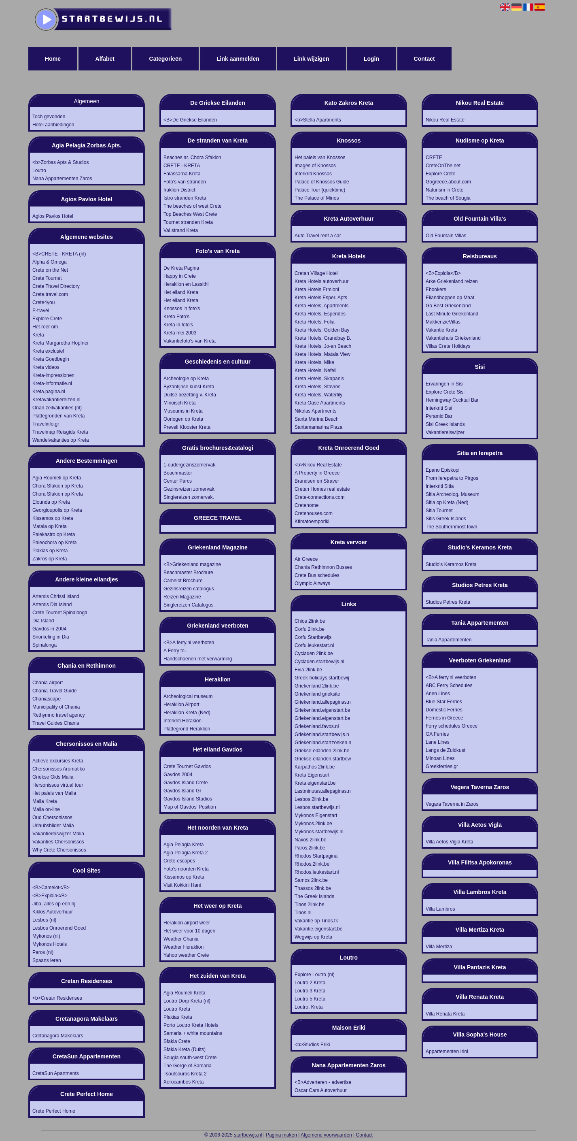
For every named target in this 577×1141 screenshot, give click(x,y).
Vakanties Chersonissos (58, 842)
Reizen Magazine (182, 597)
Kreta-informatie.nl (52, 383)
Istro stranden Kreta (184, 198)
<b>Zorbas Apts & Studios (60, 162)
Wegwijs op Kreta (313, 937)
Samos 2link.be (311, 880)
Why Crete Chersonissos (59, 850)
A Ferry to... (176, 651)
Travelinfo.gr (45, 424)
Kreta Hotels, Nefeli (315, 370)
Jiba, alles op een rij (53, 904)
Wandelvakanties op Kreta (60, 440)
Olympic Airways (312, 583)
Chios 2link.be (310, 621)
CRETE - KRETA (181, 165)
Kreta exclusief (48, 351)
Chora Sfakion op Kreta (57, 486)
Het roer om (45, 327)
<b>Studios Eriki (312, 1044)
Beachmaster (177, 473)
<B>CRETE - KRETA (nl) (59, 254)
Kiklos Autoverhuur (52, 912)
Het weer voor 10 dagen (189, 931)
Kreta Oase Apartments (320, 403)
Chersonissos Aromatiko (58, 769)
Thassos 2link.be (313, 888)
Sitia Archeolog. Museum (452, 494)
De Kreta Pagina (181, 268)
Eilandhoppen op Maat (450, 297)
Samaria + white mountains (192, 1033)
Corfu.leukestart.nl (314, 645)
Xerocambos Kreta (183, 1082)
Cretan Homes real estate (322, 489)
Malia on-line (46, 809)
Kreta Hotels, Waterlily (318, 395)
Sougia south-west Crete (189, 1057)
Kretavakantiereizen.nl (56, 399)
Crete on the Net (50, 270)
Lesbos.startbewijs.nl (317, 807)
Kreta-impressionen (53, 375)
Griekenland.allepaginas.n (323, 702)
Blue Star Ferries (444, 702)
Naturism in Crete (444, 190)
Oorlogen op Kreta (183, 419)
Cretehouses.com (314, 513)
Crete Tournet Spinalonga (59, 612)
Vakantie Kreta (441, 330)
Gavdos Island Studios (187, 799)
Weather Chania (181, 939)
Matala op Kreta (49, 526)
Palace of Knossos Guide (322, 182)
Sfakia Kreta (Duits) (184, 1049)
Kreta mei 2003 (179, 333)
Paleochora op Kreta (54, 542)
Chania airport (47, 682)
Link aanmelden (237, 58)
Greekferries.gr (442, 766)
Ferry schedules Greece (451, 726)
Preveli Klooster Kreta (186, 427)
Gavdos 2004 (177, 774)
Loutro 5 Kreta (310, 999)
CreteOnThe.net (443, 165)
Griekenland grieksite (317, 694)
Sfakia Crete (176, 1041)
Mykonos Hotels (49, 944)
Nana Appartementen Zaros (62, 178)
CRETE (434, 157)
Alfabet (105, 58)
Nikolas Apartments (315, 411)
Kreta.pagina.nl (48, 391)
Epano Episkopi (442, 470)
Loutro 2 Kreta (310, 983)
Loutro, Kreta (308, 1007)
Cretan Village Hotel (316, 273)
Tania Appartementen (448, 640)
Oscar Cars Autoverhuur (321, 1090)
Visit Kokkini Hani (182, 885)
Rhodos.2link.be (312, 864)
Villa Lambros (440, 909)
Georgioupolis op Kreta (57, 510)
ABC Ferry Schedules (449, 685)
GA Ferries (437, 734)
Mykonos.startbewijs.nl (319, 831)
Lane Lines (438, 742)
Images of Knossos (315, 165)
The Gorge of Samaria (187, 1066)
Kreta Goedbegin (50, 359)
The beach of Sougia (448, 198)
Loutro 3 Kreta (310, 991)
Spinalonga (44, 645)
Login (371, 58)
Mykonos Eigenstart (316, 815)
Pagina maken (281, 1135)
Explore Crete (47, 318)
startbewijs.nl (248, 1135)
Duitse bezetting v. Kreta (189, 395)
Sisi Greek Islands (445, 424)
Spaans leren (46, 960)
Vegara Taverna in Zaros (452, 804)
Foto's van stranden (184, 182)
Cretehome (306, 505)
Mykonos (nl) (46, 936)
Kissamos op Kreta (52, 518)
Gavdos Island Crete (185, 783)
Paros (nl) (42, 952)
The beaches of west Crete (192, 206)
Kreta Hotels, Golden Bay (322, 330)
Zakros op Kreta (49, 559)
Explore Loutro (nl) (315, 974)
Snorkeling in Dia (50, 637)
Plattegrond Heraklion (186, 729)
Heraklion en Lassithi (185, 284)
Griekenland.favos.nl (317, 726)
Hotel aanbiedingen (53, 125)
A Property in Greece (317, 473)
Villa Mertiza (439, 946)
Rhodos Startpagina (316, 856)
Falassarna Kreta (181, 174)
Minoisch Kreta (179, 403)
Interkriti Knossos (313, 174)
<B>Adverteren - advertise (323, 1082)
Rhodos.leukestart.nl (317, 872)
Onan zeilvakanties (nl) (57, 408)
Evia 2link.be (308, 670)
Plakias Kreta (177, 1017)
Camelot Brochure (183, 580)
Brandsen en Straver (317, 481)
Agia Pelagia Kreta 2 (185, 853)
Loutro (39, 170)
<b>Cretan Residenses (57, 998)
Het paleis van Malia (54, 793)
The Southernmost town (451, 527)
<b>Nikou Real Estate (318, 465)
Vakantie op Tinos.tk (316, 921)
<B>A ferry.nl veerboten (188, 642)
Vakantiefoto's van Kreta (189, 341)
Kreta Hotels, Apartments (321, 306)
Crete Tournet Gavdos (187, 766)
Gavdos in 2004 (49, 629)
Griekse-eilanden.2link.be (322, 751)
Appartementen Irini (447, 1051)
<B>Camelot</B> (51, 887)
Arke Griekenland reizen (452, 281)
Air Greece (306, 559)
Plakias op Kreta (50, 550)
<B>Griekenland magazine (192, 564)
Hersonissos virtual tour (57, 785)
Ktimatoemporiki (312, 521)
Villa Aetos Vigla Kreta (449, 842)
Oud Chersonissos (52, 817)
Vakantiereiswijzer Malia (58, 834)
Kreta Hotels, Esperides (320, 314)
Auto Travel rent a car (318, 235)
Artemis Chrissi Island (55, 596)
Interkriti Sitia (440, 486)
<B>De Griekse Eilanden (190, 120)
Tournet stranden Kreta (188, 222)
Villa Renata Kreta (445, 1014)
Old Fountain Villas (446, 235)
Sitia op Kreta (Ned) (447, 502)
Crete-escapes (179, 861)
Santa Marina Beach (317, 419)
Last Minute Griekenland (452, 314)
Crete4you (43, 302)
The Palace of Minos (317, 198)
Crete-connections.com (319, 497)
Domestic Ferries (444, 710)
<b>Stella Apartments (318, 120)
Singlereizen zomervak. (188, 497)
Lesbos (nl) (44, 920)
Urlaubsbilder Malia (53, 825)
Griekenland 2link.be (317, 686)
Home (53, 58)
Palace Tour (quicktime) (320, 190)
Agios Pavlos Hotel (52, 216)
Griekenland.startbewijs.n (322, 734)
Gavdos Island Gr (182, 791)
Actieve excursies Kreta (57, 761)
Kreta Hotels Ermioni (317, 289)
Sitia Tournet (439, 510)
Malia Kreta (44, 801)
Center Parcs (177, 481)
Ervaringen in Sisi (444, 384)
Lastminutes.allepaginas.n (323, 791)
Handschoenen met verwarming (197, 659)
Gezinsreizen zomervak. (189, 489)
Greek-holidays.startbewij (322, 678)
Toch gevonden (48, 116)
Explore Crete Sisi (445, 392)
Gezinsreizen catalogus (188, 589)
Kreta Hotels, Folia (315, 322)
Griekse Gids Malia (52, 777)
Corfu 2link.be (310, 629)
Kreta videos (45, 367)
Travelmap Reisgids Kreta (60, 432)
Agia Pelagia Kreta (183, 844)
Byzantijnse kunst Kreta (188, 387)
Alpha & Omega (49, 262)
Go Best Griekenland (448, 306)
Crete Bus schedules (317, 575)
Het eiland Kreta (180, 292)
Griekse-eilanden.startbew (323, 759)
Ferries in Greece (444, 718)
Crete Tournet (47, 278)
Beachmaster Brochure (188, 572)
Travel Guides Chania (55, 723)
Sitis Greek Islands (446, 519)
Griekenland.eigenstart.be (322, 710)
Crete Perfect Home (53, 1111)
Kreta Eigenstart (312, 775)
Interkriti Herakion (182, 721)
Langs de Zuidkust (445, 750)
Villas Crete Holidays (448, 346)
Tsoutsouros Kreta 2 (185, 1074)
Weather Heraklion (183, 947)
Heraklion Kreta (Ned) (186, 712)
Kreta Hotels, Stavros (317, 387)
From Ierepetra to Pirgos (452, 478)
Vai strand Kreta (180, 230)
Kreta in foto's (178, 325)
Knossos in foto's (181, 308)
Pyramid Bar (439, 416)
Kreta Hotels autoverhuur (321, 281)
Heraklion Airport (181, 704)
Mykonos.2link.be (313, 823)
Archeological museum (187, 696)
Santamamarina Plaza (318, 427)
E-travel (40, 310)
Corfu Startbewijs (313, 637)
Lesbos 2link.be (311, 799)
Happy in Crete (179, 276)
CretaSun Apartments (55, 1073)
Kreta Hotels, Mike (314, 362)
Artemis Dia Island (52, 604)
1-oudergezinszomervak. (189, 465)
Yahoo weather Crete (186, 955)
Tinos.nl (303, 912)
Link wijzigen (311, 58)
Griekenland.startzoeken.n (323, 742)
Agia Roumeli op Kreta (56, 478)
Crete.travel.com (50, 294)
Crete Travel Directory (56, 286)
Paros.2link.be (310, 848)
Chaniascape (46, 699)
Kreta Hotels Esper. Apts (321, 297)
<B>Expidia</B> (50, 895)
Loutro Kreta (176, 1009)
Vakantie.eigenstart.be (319, 929)
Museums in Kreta (183, 411)
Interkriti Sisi (439, 408)
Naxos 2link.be (311, 840)
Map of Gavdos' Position (189, 807)
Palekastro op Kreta (53, 534)
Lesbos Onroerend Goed (59, 928)
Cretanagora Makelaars (57, 1036)
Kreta (38, 335)
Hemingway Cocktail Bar (452, 400)
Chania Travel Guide (54, 691)
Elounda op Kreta (51, 502)
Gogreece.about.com (448, 182)
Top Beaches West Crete (190, 214)
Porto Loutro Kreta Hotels (190, 1025)
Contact (424, 58)
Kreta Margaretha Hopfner (60, 343)
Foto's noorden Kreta (186, 869)
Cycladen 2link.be (314, 653)
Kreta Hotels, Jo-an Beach (323, 346)
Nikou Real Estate (445, 120)
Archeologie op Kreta (186, 378)
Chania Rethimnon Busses (323, 567)
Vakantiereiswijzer (445, 432)
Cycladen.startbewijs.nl (319, 661)
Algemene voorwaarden (326, 1135)
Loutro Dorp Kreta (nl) (186, 1001)
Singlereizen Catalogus (188, 605)
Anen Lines (438, 693)
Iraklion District (179, 190)
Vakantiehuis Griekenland (453, 338)
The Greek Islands (314, 896)
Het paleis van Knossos (320, 157)
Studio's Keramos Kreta (451, 564)
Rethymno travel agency (58, 715)
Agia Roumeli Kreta (184, 993)
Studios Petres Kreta (448, 602)
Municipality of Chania (56, 707)
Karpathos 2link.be (315, 767)
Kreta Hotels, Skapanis (319, 378)
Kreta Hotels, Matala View (322, 354)
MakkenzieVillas (443, 322)
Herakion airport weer (186, 923)
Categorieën (165, 58)
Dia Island (43, 621)
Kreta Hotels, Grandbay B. (323, 338)
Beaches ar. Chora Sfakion (192, 157)
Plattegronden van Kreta (58, 416)
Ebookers (436, 289)
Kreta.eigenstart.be (315, 783)
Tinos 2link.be (310, 904)
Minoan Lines (440, 758)
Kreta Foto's (176, 316)
